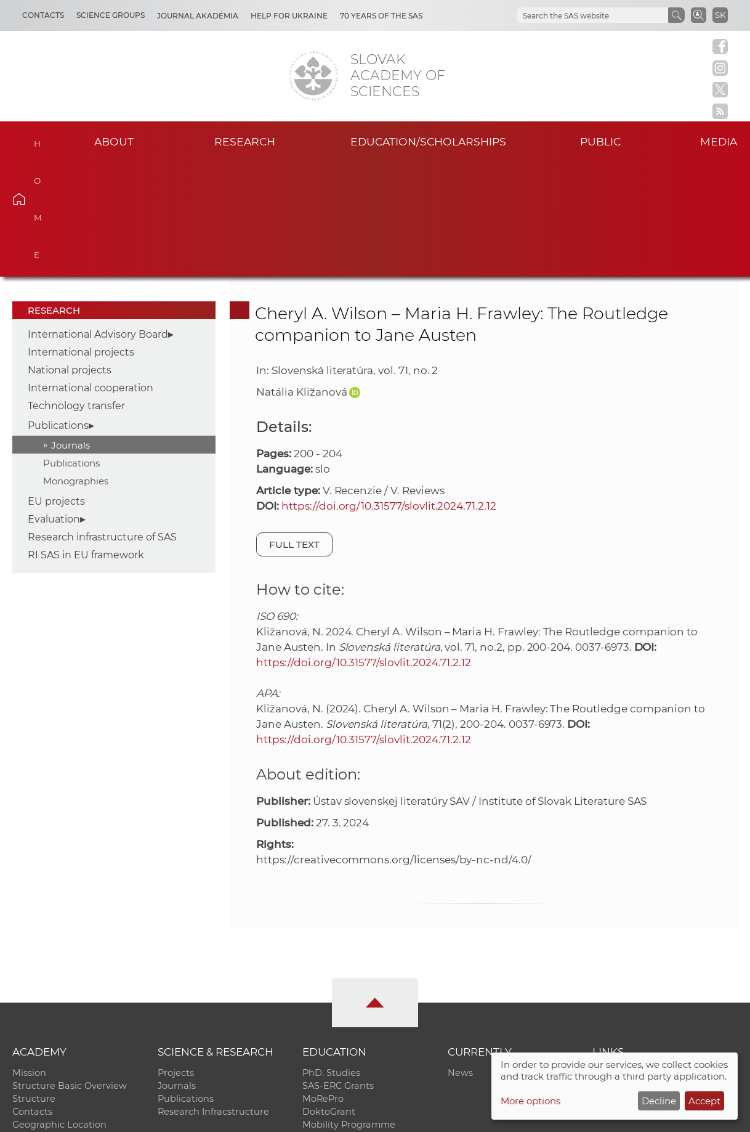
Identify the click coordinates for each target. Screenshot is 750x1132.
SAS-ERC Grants (338, 971)
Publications (58, 311)
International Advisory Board (98, 220)
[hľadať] (591, 15)
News (460, 958)
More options (530, 1101)
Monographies (75, 366)
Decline (659, 1101)
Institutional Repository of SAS (660, 958)
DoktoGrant (328, 997)
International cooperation (90, 274)
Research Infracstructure (213, 997)
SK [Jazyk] (720, 15)
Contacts (43, 15)
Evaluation (54, 405)
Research (244, 141)
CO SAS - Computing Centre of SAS (179, 1117)
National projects (69, 256)
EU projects (56, 387)
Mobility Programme (348, 1010)
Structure (33, 984)
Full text (294, 430)
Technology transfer (76, 292)
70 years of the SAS (381, 15)
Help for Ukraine (289, 15)
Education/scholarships (428, 141)
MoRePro (323, 984)
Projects (176, 958)
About (114, 141)
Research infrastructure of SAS (102, 423)
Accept (704, 1101)
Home (37, 139)
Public (600, 141)
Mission (29, 958)
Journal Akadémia (197, 15)
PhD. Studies (331, 958)
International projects (81, 238)
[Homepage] (313, 75)
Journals (70, 330)
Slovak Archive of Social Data (657, 971)
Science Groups (110, 15)
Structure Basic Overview (69, 971)
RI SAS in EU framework (86, 441)
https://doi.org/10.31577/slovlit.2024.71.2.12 (388, 391)
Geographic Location (59, 1010)
